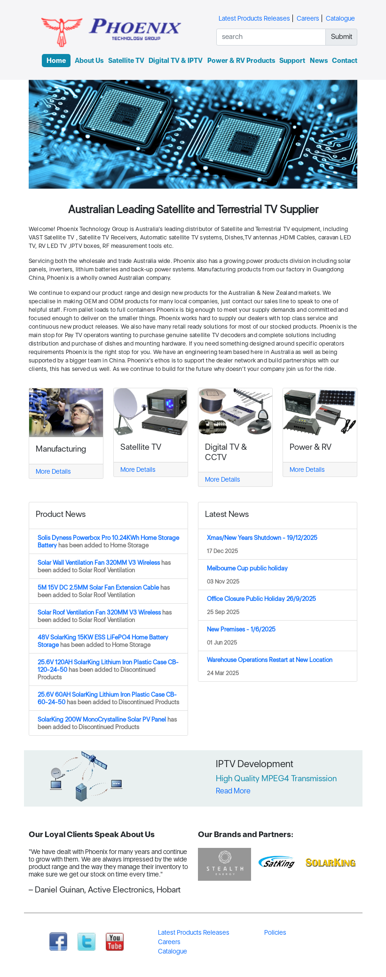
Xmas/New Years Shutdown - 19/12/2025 (262, 537)
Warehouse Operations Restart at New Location (269, 659)
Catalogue (340, 18)
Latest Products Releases (254, 18)
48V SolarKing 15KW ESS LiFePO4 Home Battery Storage (103, 640)
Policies (275, 932)
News (319, 60)
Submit (341, 36)
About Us (89, 60)
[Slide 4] (193, 176)
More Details (53, 471)
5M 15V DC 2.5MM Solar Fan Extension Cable (104, 591)
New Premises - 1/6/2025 (241, 629)
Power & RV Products (241, 60)
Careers (308, 18)
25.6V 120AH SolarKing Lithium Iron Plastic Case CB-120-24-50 (108, 669)
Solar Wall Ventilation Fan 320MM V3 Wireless (104, 566)
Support (292, 60)
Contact (344, 60)
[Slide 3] (176, 176)
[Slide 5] (210, 176)
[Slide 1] (142, 176)
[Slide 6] (227, 176)
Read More (233, 790)
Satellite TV (126, 60)
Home (56, 60)
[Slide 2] (159, 176)
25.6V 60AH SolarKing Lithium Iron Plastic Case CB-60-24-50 (108, 698)
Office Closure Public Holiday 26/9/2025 (261, 598)
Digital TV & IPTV (176, 60)
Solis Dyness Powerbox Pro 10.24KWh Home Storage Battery (108, 541)
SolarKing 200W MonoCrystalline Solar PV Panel (107, 723)
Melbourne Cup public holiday (247, 568)
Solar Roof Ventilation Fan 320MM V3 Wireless (105, 615)
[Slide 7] (244, 176)
